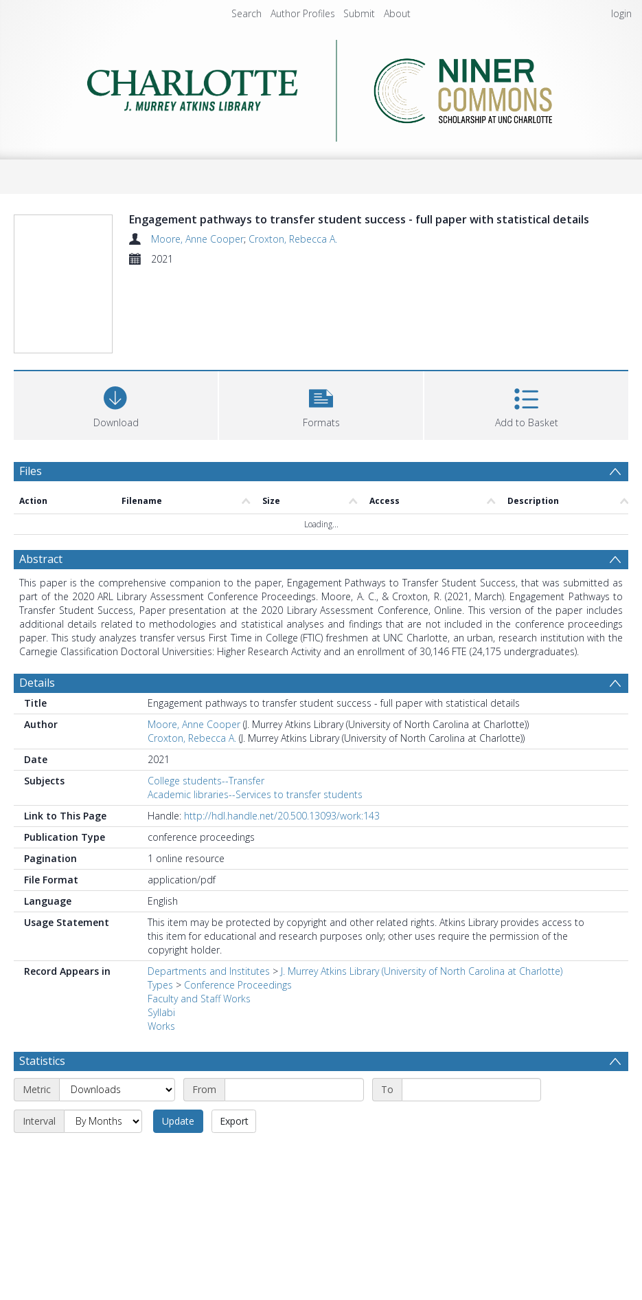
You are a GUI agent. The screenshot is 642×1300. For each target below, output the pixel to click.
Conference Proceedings (238, 984)
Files (30, 470)
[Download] (116, 404)
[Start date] (294, 1089)
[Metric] (117, 1089)
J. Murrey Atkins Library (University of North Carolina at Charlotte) (421, 971)
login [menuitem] (621, 13)
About (397, 13)
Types (160, 984)
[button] (321, 404)
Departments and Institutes (209, 971)
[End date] (471, 1089)
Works (161, 1026)
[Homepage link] (321, 87)
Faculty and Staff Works (199, 998)
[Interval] (103, 1121)
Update (178, 1120)
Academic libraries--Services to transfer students (255, 794)
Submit (359, 13)
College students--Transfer (206, 780)
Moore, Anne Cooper (197, 238)
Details (37, 682)
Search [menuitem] (246, 13)
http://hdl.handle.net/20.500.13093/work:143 (282, 815)
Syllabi (161, 1012)
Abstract (40, 558)
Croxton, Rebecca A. (293, 238)
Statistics (42, 1060)
